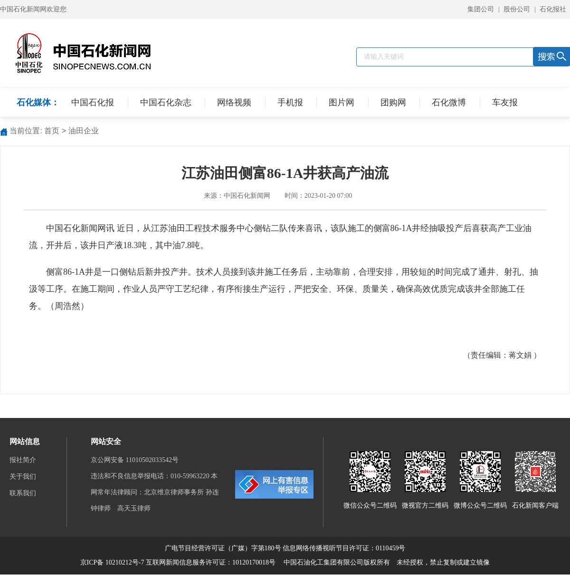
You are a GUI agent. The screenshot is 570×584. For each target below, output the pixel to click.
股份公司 (517, 9)
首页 (51, 131)
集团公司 (480, 9)
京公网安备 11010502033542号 (135, 459)
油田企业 (83, 131)
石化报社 (553, 9)
